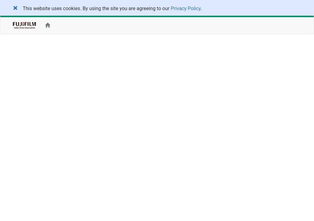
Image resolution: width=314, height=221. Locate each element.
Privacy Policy (186, 8)
